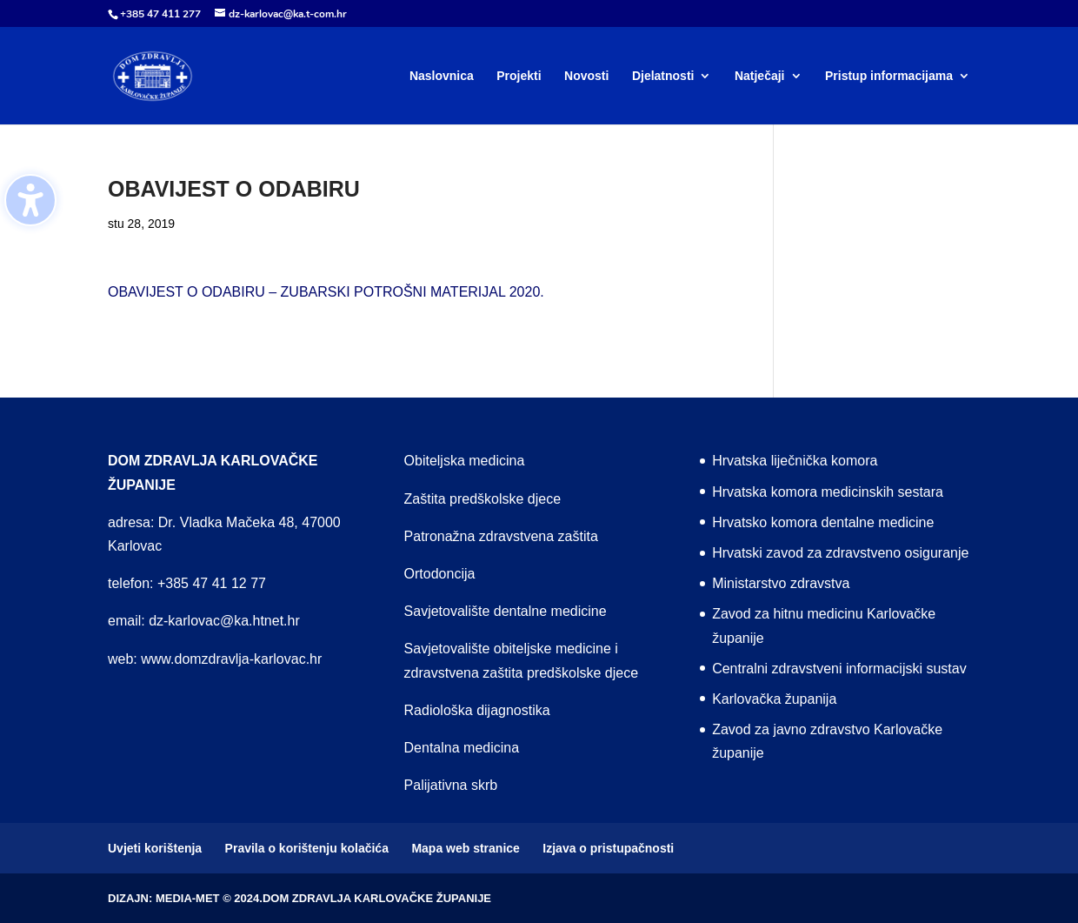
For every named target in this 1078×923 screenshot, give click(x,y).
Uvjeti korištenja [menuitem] (155, 848)
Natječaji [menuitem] (760, 76)
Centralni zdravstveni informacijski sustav (839, 668)
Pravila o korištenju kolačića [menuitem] (307, 848)
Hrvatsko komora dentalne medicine (823, 522)
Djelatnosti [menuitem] (663, 76)
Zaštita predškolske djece (483, 499)
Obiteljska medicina (464, 460)
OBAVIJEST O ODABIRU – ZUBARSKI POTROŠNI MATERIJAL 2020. (326, 291)
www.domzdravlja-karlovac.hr (231, 659)
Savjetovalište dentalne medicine (505, 611)
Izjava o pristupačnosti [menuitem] (608, 848)
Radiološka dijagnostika (477, 710)
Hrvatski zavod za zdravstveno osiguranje (840, 552)
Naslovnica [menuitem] (441, 76)
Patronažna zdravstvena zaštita (501, 536)
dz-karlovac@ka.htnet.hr (224, 620)
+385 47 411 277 (160, 14)
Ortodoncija (440, 573)
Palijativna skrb (451, 785)
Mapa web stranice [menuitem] (465, 848)
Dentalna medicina (462, 747)
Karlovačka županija (774, 699)
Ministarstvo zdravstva (780, 583)
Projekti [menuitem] (518, 76)
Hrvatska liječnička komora (794, 460)
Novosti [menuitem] (586, 76)
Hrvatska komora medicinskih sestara (827, 492)
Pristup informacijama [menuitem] (889, 76)
